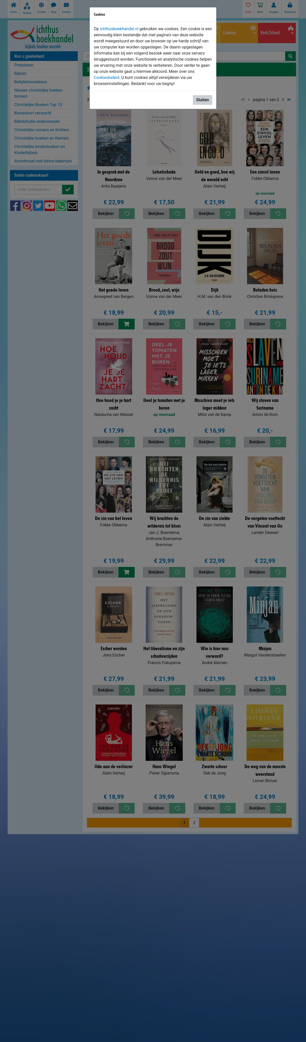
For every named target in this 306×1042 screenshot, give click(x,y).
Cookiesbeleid (106, 77)
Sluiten (202, 99)
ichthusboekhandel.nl (119, 28)
